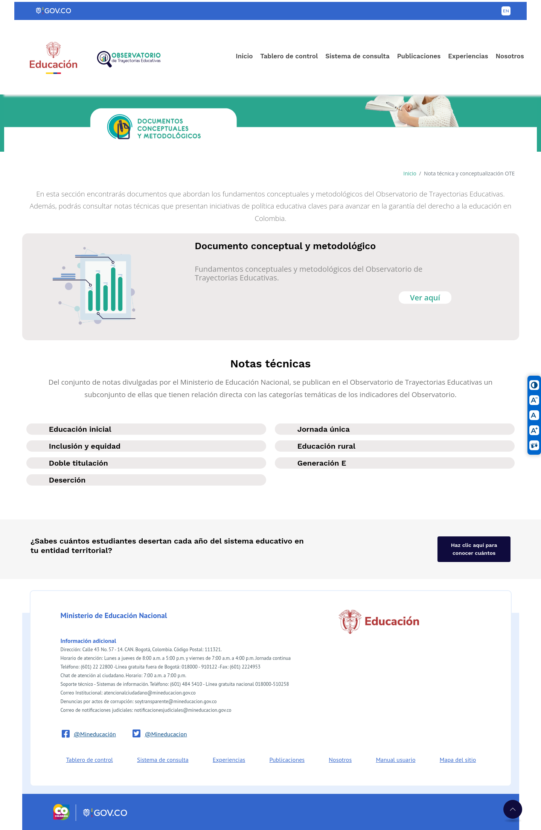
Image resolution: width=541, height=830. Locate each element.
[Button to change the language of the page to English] (506, 11)
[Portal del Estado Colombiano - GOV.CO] (53, 10)
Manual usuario (395, 759)
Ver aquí (425, 297)
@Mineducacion (166, 734)
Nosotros (509, 56)
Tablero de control (289, 56)
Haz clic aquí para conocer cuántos (474, 549)
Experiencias (468, 56)
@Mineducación (95, 734)
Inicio (244, 56)
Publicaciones (419, 56)
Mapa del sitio (458, 759)
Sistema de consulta (357, 56)
